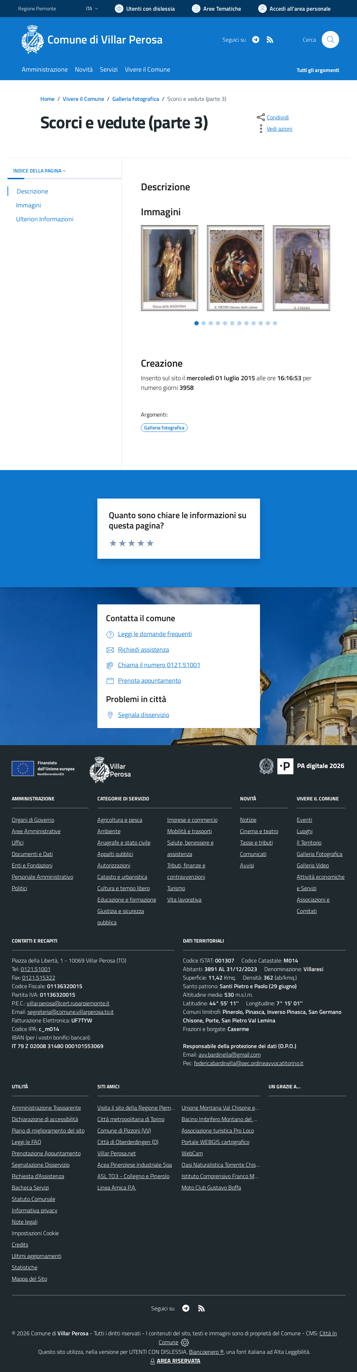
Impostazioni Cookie (35, 1233)
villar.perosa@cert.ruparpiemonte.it (68, 1003)
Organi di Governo (33, 819)
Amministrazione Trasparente (46, 1107)
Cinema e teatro (259, 831)
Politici (19, 888)
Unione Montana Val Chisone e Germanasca (234, 1107)
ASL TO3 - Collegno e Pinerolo (133, 1176)
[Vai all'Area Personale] (294, 8)
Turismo (176, 888)
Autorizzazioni (113, 865)
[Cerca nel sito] (330, 39)
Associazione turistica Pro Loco (218, 1130)
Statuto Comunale (33, 1199)
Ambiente (109, 831)
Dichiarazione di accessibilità (45, 1119)
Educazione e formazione (126, 899)
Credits (20, 1244)
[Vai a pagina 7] (239, 323)
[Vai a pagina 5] (225, 323)
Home (47, 98)
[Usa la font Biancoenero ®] (144, 8)
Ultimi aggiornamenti (36, 1256)
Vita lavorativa (184, 899)
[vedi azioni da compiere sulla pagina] (274, 128)
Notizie (248, 819)
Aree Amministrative (36, 831)
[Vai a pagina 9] (253, 323)
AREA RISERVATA (174, 1360)
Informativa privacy (34, 1210)
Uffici (18, 842)
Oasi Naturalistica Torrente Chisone (223, 1164)
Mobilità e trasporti (189, 831)
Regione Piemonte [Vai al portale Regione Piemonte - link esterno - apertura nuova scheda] (37, 8)
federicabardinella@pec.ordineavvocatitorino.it (249, 1063)
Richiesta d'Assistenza (38, 1176)
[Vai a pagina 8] (246, 323)
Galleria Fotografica (319, 854)
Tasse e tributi (256, 842)
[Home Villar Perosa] (94, 39)
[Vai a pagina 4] (218, 323)
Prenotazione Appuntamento (46, 1153)
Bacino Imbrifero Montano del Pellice (225, 1119)
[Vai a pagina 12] (275, 323)
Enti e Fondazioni (32, 865)
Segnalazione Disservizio (41, 1164)
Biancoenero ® (206, 1351)
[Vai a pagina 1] (196, 323)
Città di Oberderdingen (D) (127, 1142)
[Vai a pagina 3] (211, 323)
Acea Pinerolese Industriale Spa (134, 1164)
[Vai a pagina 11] (268, 323)
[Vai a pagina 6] (232, 323)
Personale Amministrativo (42, 876)
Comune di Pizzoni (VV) (124, 1130)
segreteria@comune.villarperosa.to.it (70, 1011)
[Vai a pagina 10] (261, 323)
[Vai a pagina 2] (204, 323)
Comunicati (253, 854)
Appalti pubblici (115, 854)
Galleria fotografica (135, 98)
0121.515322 (38, 977)
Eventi (304, 819)
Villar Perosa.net (116, 1153)
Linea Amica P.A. (116, 1187)
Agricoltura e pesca (119, 819)
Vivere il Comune (83, 98)
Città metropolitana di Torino (130, 1119)
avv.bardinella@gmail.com (230, 1054)
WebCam (192, 1153)
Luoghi (304, 831)
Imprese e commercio (192, 819)
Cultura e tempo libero (123, 888)
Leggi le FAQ (26, 1142)
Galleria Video (313, 865)
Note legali (24, 1221)
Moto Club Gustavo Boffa (211, 1187)
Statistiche (24, 1267)
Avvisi (247, 865)
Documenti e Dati (32, 854)
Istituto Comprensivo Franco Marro (223, 1176)
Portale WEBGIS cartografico (215, 1142)
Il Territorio (309, 842)
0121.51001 (36, 969)
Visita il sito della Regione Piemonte (139, 1107)
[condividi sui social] (272, 117)
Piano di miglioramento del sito (48, 1130)
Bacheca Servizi (30, 1187)
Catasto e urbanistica (122, 876)
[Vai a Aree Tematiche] (216, 8)
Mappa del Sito (29, 1278)
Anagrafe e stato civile (124, 842)
